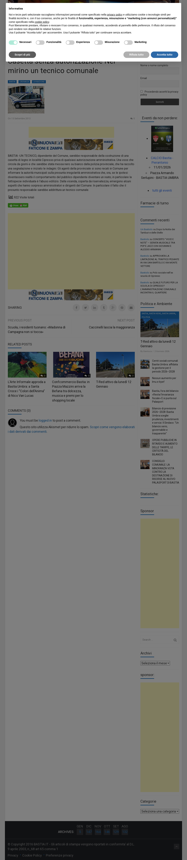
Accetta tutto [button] (164, 54)
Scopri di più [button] (22, 54)
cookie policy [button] (42, 21)
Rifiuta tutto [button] (136, 54)
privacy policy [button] (115, 14)
